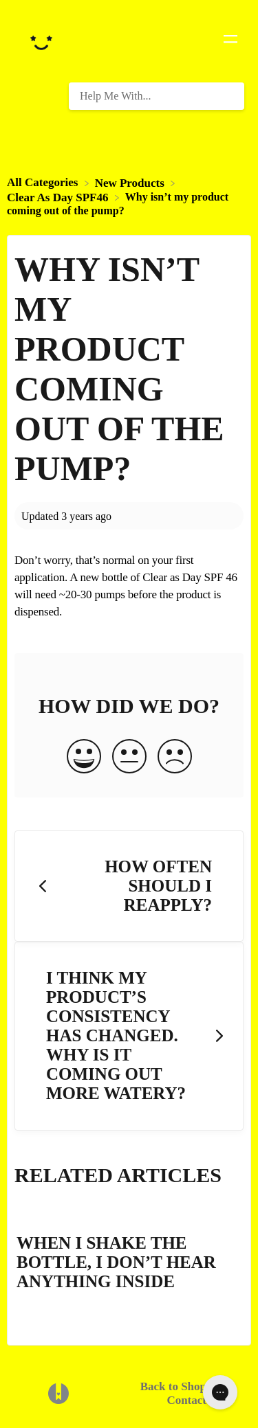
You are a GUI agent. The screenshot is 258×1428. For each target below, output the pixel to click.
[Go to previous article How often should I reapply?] (129, 886)
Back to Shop (173, 1386)
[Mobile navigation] (230, 41)
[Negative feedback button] (174, 757)
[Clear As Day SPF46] (59, 196)
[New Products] (131, 182)
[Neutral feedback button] (129, 757)
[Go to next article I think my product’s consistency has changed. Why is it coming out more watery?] (129, 1036)
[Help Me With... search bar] (156, 96)
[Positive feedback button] (84, 757)
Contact (186, 1400)
